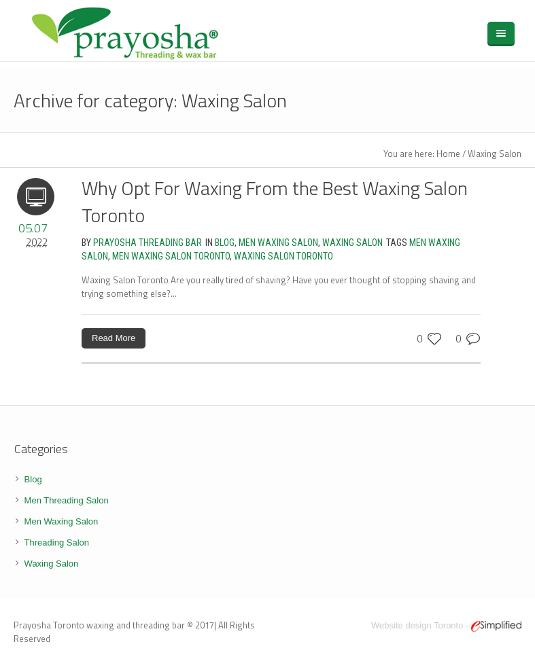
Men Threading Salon (66, 500)
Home (448, 153)
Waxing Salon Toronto (283, 256)
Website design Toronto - (446, 625)
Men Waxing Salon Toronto (171, 256)
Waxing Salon (494, 153)
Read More (113, 338)
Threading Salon (56, 542)
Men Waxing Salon (278, 242)
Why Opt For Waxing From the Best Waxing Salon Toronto (275, 201)
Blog (225, 242)
